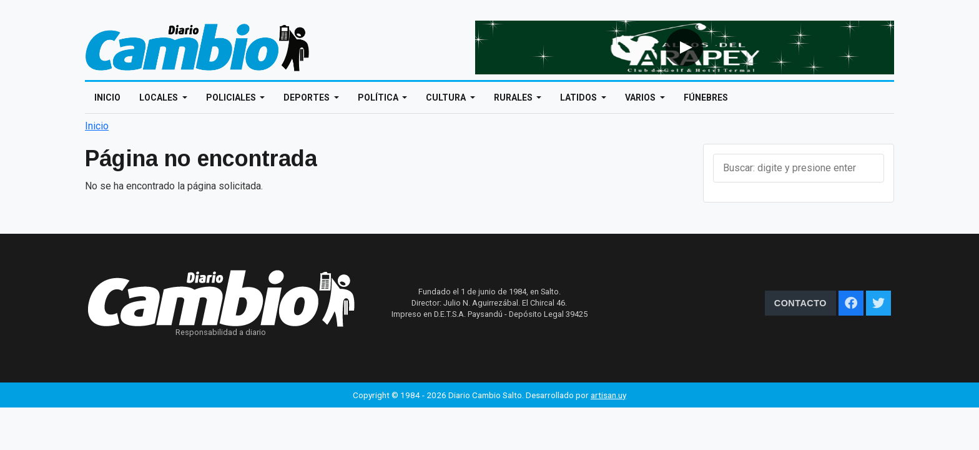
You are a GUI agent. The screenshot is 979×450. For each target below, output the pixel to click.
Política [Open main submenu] (379, 97)
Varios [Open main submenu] (641, 97)
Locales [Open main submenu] (159, 97)
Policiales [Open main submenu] (232, 97)
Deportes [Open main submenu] (307, 97)
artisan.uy (608, 395)
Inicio (107, 97)
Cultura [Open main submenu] (447, 97)
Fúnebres (706, 97)
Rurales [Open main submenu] (514, 97)
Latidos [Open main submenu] (579, 97)
